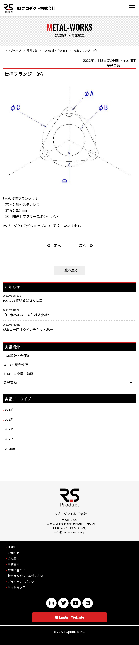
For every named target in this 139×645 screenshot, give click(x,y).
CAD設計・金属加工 (56, 51)
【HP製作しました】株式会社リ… (28, 314)
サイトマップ (16, 587)
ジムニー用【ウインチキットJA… (28, 329)
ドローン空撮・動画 (18, 373)
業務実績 (32, 51)
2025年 (10, 409)
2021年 (10, 438)
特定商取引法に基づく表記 (25, 576)
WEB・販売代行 (16, 364)
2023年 (10, 419)
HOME (12, 547)
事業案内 (13, 564)
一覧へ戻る (69, 269)
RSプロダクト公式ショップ (23, 225)
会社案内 (13, 558)
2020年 (10, 448)
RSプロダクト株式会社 (35, 8)
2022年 (10, 428)
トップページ (13, 51)
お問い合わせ (16, 570)
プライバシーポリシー (22, 581)
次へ (82, 245)
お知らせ (13, 553)
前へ (57, 245)
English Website (71, 617)
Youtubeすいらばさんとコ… (24, 300)
